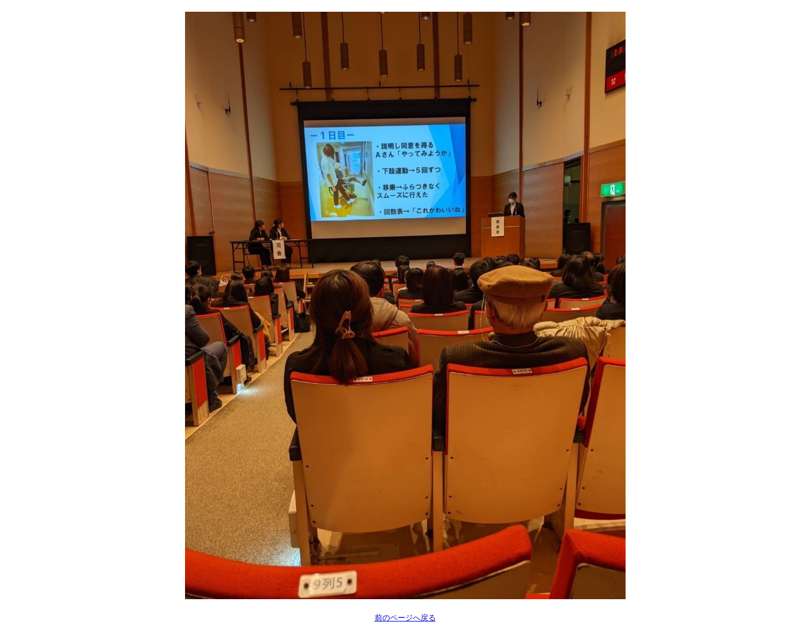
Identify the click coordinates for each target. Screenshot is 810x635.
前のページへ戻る (405, 617)
